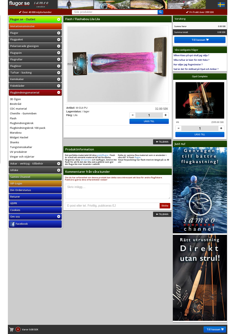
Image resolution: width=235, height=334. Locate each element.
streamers (86, 159)
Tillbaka (162, 141)
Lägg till (149, 121)
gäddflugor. (103, 155)
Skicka (164, 205)
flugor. (137, 157)
